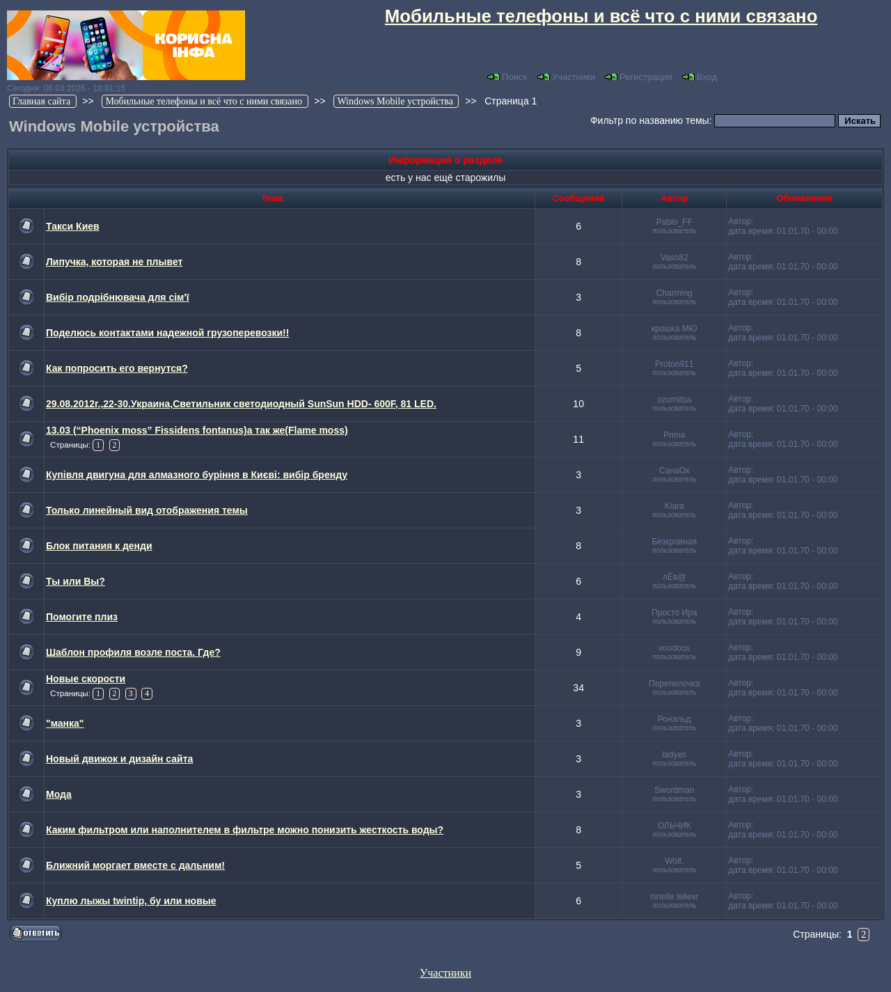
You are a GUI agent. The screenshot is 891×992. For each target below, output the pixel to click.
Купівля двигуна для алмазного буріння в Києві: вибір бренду (196, 474)
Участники (566, 77)
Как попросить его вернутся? (117, 368)
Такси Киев (73, 226)
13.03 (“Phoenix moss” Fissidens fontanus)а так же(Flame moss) (197, 430)
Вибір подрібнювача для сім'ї (117, 297)
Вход (699, 77)
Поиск (507, 77)
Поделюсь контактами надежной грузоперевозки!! (167, 332)
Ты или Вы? (75, 581)
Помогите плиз (82, 616)
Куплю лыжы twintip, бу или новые (131, 900)
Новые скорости (85, 678)
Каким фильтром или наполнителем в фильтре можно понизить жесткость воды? (244, 829)
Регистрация (638, 77)
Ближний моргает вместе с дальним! (135, 865)
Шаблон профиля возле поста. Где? (133, 652)
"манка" (65, 723)
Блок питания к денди (99, 545)
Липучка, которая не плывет (114, 261)
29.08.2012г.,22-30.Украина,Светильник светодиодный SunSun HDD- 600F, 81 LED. (241, 403)
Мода (59, 794)
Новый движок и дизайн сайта (119, 758)
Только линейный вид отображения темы (147, 510)
